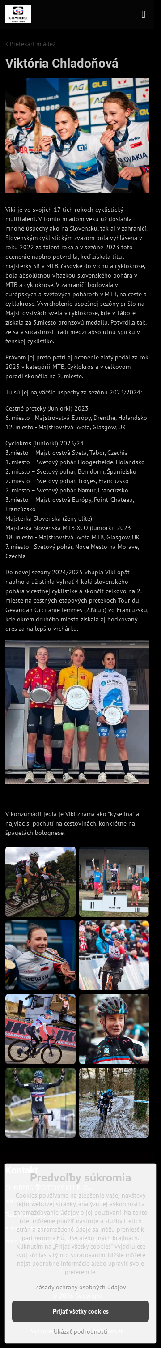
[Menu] (143, 14)
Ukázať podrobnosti (81, 1331)
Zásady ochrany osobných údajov (80, 1287)
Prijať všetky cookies (81, 1311)
